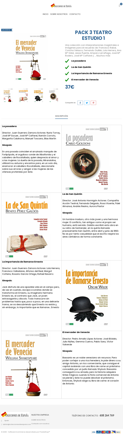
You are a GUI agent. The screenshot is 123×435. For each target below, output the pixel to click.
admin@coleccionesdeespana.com (17, 424)
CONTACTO (74, 14)
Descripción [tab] (61, 116)
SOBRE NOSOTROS (59, 14)
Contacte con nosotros (40, 423)
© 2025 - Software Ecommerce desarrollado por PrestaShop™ (25, 432)
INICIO (45, 14)
